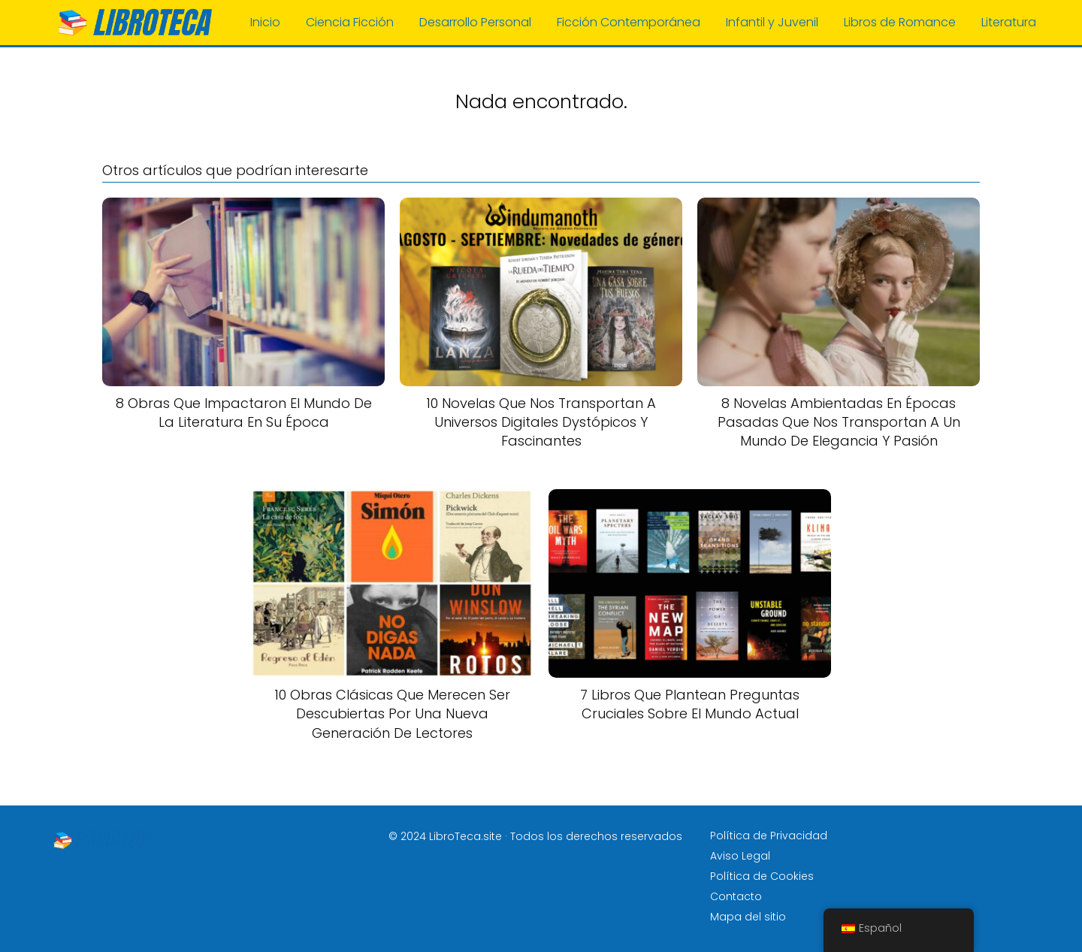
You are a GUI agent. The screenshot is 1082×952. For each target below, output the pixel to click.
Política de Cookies (762, 876)
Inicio (265, 22)
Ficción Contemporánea (628, 22)
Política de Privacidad (768, 835)
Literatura (1008, 22)
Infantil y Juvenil (772, 22)
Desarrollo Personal (475, 22)
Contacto (736, 896)
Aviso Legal (740, 855)
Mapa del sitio (748, 916)
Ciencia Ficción (350, 22)
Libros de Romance (900, 22)
